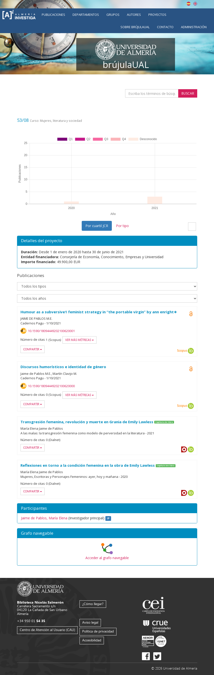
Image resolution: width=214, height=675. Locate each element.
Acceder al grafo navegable (107, 557)
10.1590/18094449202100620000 (51, 386)
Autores (134, 14)
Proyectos (157, 14)
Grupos (112, 14)
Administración (194, 27)
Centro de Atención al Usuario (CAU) (47, 629)
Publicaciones (53, 14)
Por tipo (122, 225)
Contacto (165, 27)
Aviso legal (90, 622)
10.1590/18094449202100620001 (51, 331)
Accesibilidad (91, 640)
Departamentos (86, 14)
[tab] (107, 533)
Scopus (182, 351)
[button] (107, 533)
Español (189, 4)
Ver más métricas (79, 340)
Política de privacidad (98, 631)
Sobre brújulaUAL (135, 27)
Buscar (187, 93)
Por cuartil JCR (96, 225)
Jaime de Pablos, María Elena (44, 518)
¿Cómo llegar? (92, 603)
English (195, 4)
